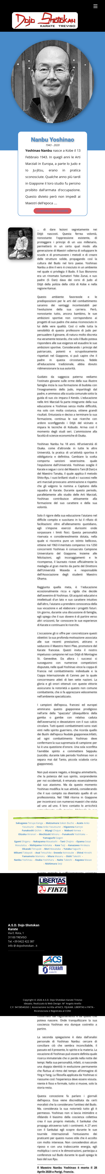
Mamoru (33, 856)
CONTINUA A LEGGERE (52, 211)
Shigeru (22, 841)
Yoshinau (23, 859)
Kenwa (73, 830)
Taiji (60, 845)
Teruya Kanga (30, 823)
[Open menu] (95, 6)
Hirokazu (79, 845)
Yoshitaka (74, 834)
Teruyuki (32, 848)
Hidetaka (41, 845)
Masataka (52, 848)
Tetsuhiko (43, 852)
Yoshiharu (45, 859)
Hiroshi (84, 852)
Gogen (53, 837)
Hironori (27, 834)
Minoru (49, 834)
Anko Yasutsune (49, 826)
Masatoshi (45, 841)
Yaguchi (73, 848)
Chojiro (67, 841)
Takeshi (73, 856)
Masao (83, 859)
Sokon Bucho (60, 823)
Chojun (53, 830)
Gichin (32, 830)
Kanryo (73, 826)
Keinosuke (64, 852)
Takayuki (23, 852)
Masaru (55, 856)
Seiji (53, 863)
